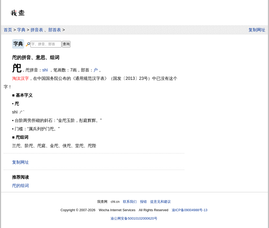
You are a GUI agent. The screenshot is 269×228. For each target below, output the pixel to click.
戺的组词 (20, 185)
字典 (21, 30)
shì (45, 70)
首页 (8, 30)
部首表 (54, 30)
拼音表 (36, 30)
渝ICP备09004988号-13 (190, 210)
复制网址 (258, 29)
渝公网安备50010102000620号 (134, 218)
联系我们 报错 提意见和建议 (147, 202)
